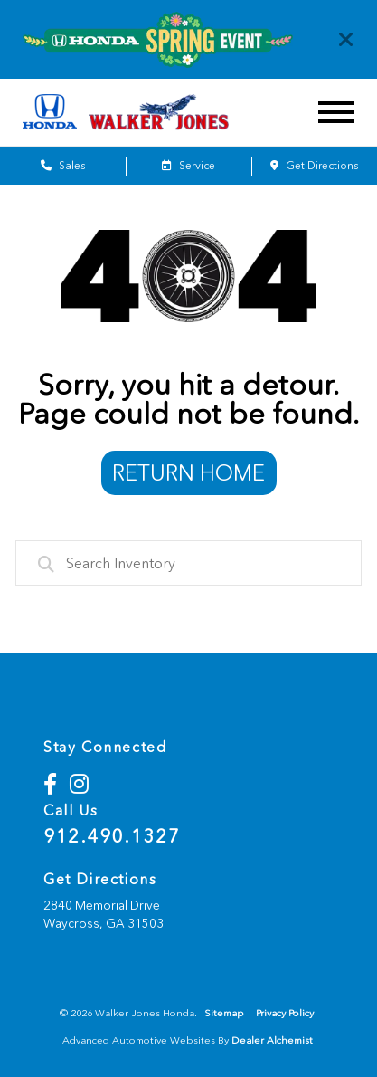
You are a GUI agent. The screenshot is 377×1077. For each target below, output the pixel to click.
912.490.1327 (111, 836)
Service (188, 165)
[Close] (346, 39)
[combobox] (189, 563)
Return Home (188, 473)
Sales (63, 165)
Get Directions (314, 165)
